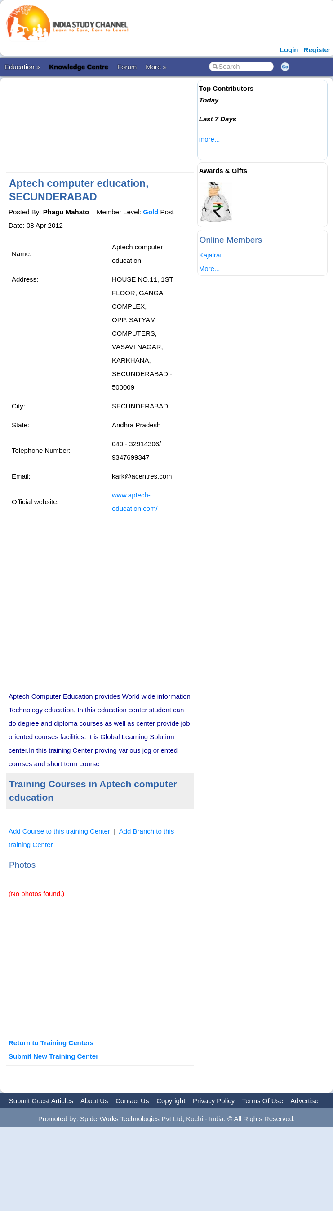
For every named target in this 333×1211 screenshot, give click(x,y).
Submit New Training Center (53, 1056)
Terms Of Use (263, 1101)
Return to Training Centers (51, 1043)
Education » (22, 67)
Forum (127, 67)
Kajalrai (210, 255)
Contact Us (132, 1101)
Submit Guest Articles (41, 1101)
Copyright (170, 1101)
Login (289, 49)
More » (156, 67)
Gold (150, 212)
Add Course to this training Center (59, 831)
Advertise (304, 1101)
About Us (94, 1101)
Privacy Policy (214, 1101)
